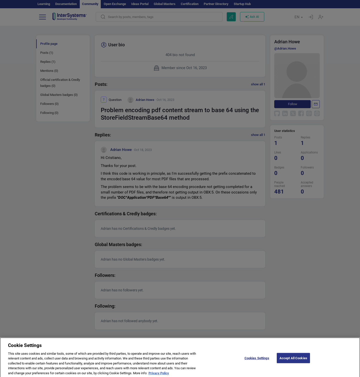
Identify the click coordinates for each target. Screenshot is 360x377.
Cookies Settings (256, 360)
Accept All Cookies (293, 360)
